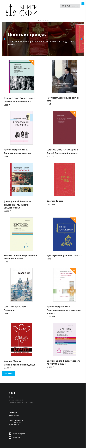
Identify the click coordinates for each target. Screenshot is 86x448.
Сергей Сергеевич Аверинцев (62, 153)
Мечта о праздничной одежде (19, 364)
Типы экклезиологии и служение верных (64, 311)
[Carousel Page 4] (45, 20)
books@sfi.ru (14, 416)
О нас (11, 397)
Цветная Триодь (55, 201)
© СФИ (12, 393)
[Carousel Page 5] (47, 20)
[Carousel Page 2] (40, 20)
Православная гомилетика (17, 153)
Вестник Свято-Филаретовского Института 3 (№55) (20, 257)
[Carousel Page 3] (43, 20)
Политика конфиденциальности (21, 403)
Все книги (8, 374)
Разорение (9, 310)
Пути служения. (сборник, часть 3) (64, 255)
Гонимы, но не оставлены (17, 101)
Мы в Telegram (17, 434)
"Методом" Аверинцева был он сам (63, 99)
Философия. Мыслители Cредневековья (16, 206)
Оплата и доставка (16, 400)
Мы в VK (14, 438)
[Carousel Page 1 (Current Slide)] (38, 20)
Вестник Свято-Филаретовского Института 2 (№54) (63, 362)
